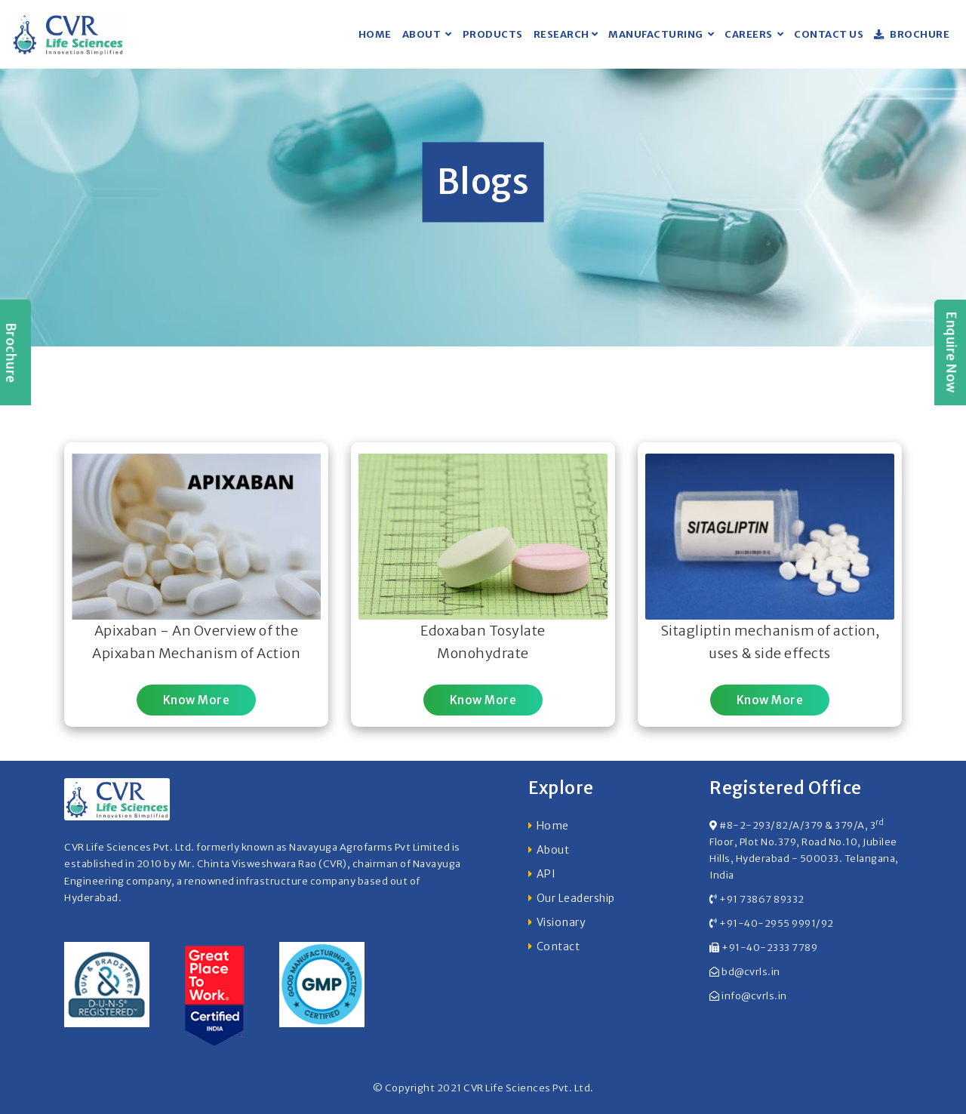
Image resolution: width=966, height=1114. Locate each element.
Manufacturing (656, 34)
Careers (749, 34)
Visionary (561, 922)
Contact (558, 946)
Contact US (828, 34)
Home (375, 34)
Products (493, 34)
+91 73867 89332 (761, 899)
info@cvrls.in (754, 995)
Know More (196, 700)
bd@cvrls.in (750, 971)
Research (561, 34)
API (546, 874)
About (422, 34)
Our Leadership (576, 898)
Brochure (911, 34)
